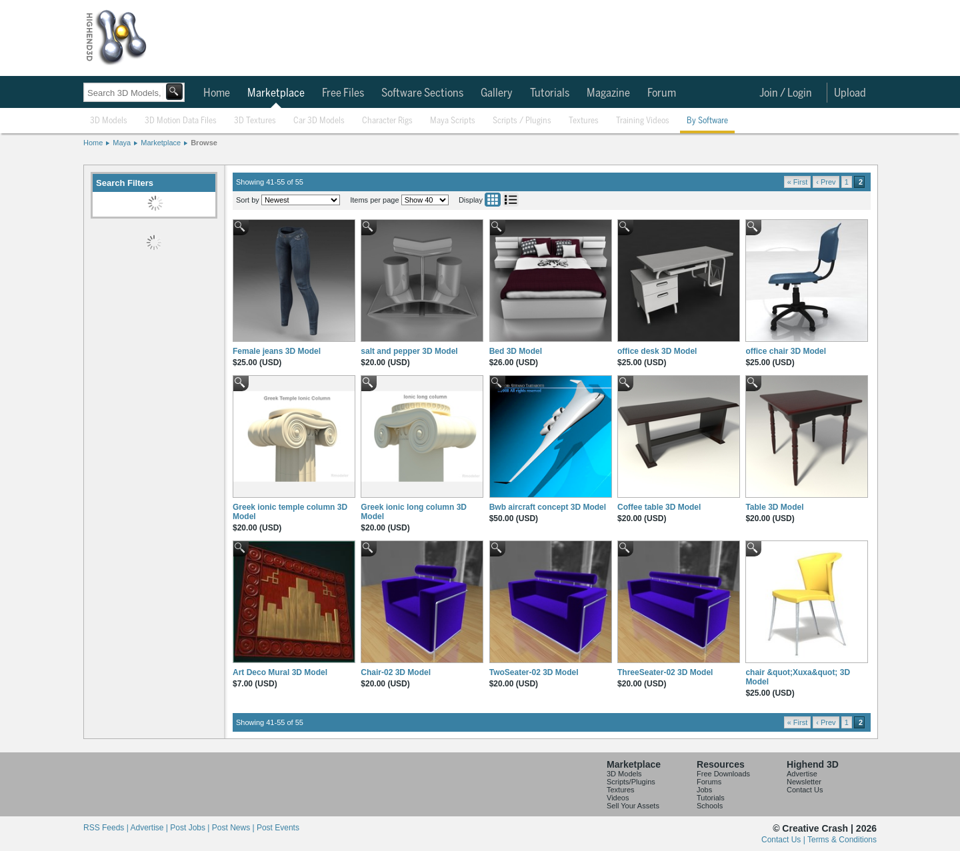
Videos (618, 798)
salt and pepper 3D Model (409, 351)
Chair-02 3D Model (396, 672)
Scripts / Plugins (522, 121)
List (511, 200)
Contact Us (805, 790)
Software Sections (422, 93)
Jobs (704, 790)
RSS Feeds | (106, 827)
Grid (493, 200)
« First (797, 182)
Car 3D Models (319, 121)
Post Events (278, 827)
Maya (122, 143)
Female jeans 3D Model (277, 351)
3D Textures (255, 121)
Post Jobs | (190, 827)
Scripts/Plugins (631, 782)
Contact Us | (784, 839)
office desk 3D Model (657, 351)
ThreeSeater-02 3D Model (665, 672)
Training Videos (642, 121)
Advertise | (150, 827)
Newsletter (804, 782)
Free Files (343, 93)
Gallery (497, 93)
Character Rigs (387, 121)
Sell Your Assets (633, 806)
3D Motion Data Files (181, 121)
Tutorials (549, 93)
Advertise (802, 774)
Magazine (608, 93)
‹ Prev (825, 182)
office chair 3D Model (785, 351)
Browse (204, 143)
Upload (850, 93)
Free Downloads (723, 774)
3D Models (108, 121)
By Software (707, 121)
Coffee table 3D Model (659, 507)
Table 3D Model (774, 507)
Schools (710, 806)
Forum (661, 93)
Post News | (234, 827)
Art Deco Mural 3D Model (280, 672)
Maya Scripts (452, 121)
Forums (709, 782)
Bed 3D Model (515, 351)
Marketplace (276, 93)
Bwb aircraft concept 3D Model (547, 507)
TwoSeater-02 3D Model (534, 672)
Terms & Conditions (842, 839)
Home (216, 93)
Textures (584, 121)
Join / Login (785, 93)
